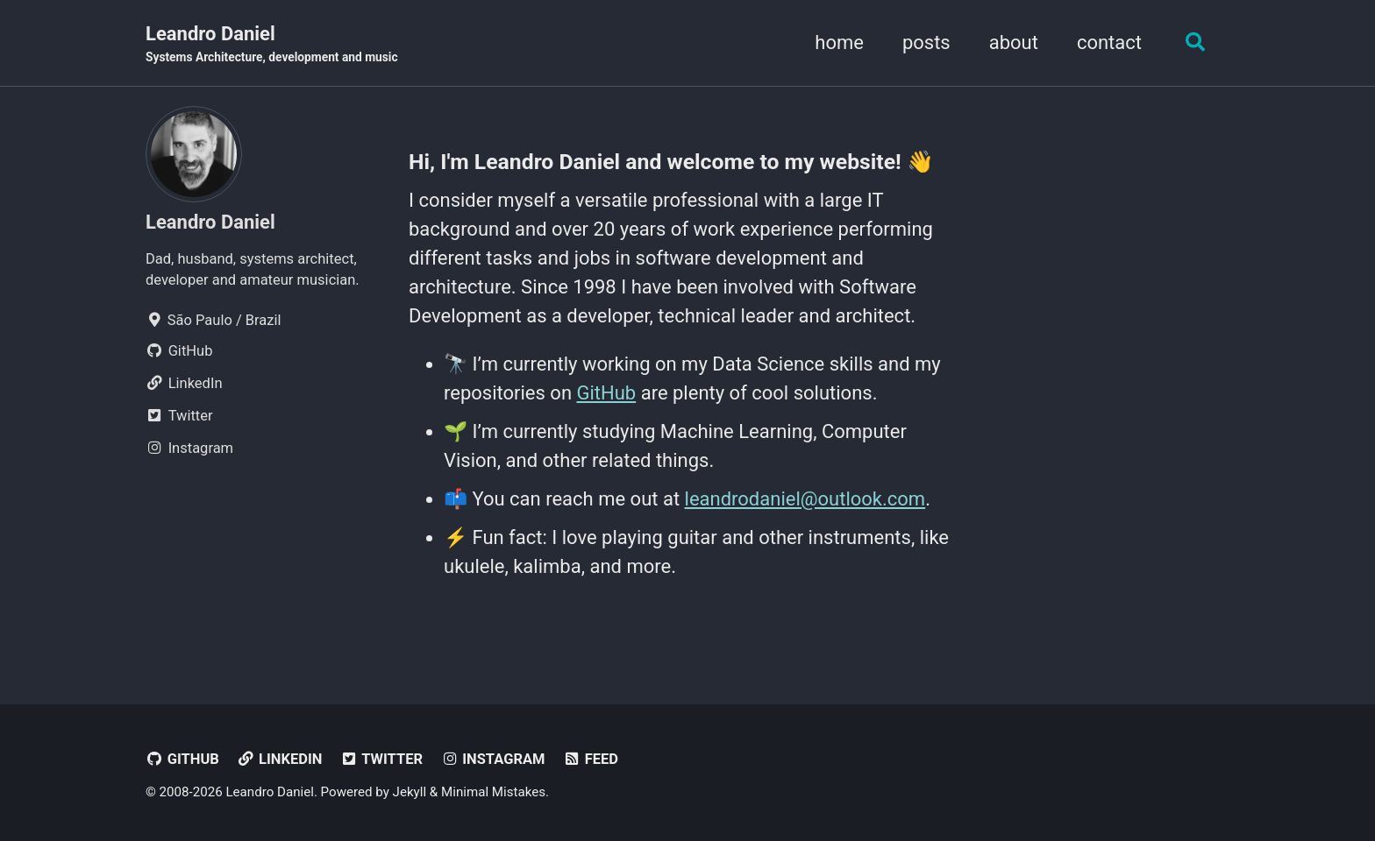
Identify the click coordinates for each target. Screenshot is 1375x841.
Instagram (492, 759)
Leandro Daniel (272, 45)
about (1013, 42)
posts (926, 42)
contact (1109, 42)
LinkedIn (279, 759)
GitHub (607, 393)
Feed (590, 759)
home (839, 42)
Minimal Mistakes (493, 792)
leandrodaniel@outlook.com (805, 499)
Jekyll (410, 792)
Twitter (381, 759)
